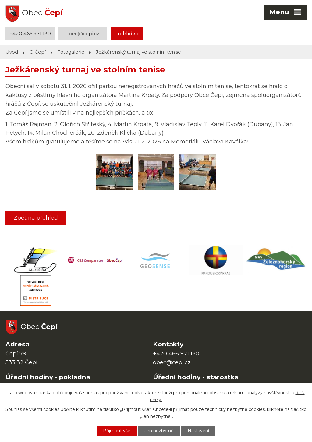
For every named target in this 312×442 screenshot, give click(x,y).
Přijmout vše (116, 430)
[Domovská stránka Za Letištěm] (35, 260)
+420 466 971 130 (30, 33)
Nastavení (198, 430)
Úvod (11, 52)
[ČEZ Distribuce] (35, 290)
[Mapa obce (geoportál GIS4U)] (156, 260)
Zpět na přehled (36, 217)
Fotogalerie (70, 52)
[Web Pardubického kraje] (216, 260)
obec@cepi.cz (83, 33)
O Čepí (38, 52)
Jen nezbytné (159, 430)
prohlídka (126, 33)
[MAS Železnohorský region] (276, 260)
